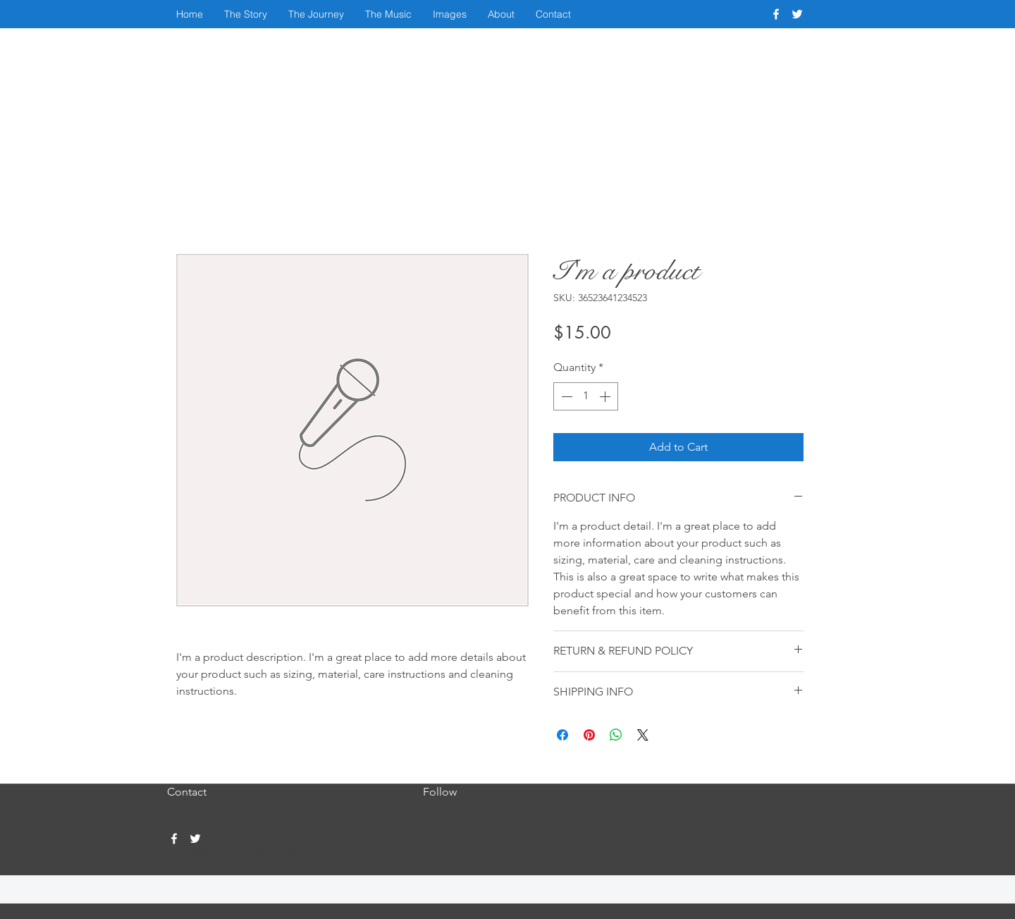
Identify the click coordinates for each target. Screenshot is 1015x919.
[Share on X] (642, 734)
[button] (246, 14)
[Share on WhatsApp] (616, 734)
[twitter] (797, 14)
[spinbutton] (585, 396)
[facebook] (776, 14)
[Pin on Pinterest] (589, 734)
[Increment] (606, 396)
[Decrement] (565, 396)
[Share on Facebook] (562, 734)
